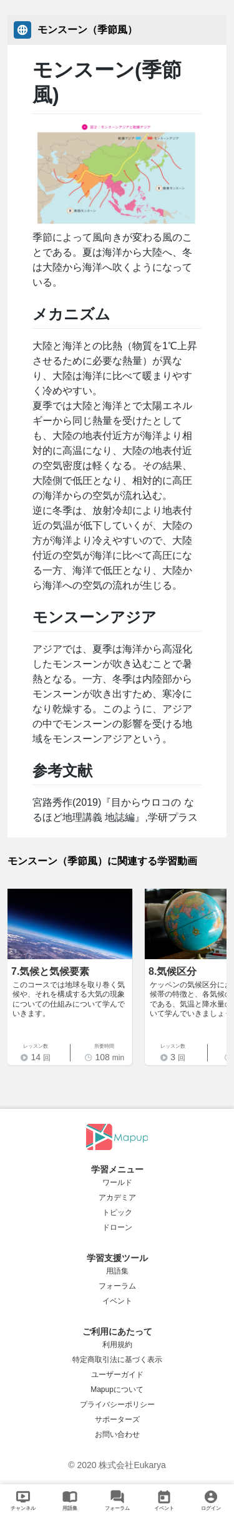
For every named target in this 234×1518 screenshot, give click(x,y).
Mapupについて (117, 1389)
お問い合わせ (117, 1434)
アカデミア (117, 1197)
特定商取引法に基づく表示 (117, 1359)
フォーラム (117, 1286)
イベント (117, 1301)
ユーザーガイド (117, 1374)
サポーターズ (117, 1419)
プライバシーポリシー (117, 1404)
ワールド (117, 1182)
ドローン (117, 1227)
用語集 (117, 1271)
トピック (117, 1212)
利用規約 (117, 1344)
